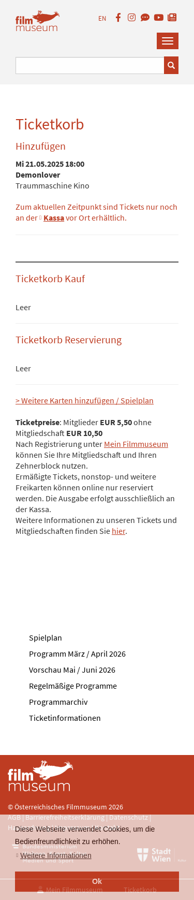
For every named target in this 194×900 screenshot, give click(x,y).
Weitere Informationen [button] (55, 855)
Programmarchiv (58, 701)
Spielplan (45, 637)
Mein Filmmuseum (136, 444)
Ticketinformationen (65, 718)
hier (118, 531)
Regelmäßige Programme (73, 685)
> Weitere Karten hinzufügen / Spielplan (85, 400)
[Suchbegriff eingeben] (90, 65)
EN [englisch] (102, 18)
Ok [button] (97, 881)
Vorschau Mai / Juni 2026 (72, 669)
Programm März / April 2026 (77, 653)
